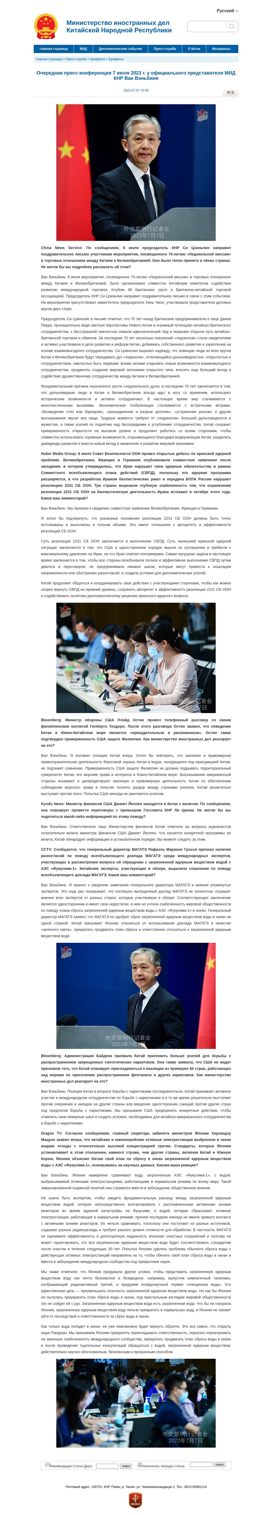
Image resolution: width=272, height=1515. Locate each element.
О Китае (194, 49)
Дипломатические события (120, 49)
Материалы (221, 49)
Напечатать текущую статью (161, 1466)
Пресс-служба (165, 49)
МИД (83, 49)
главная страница (54, 49)
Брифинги (97, 59)
